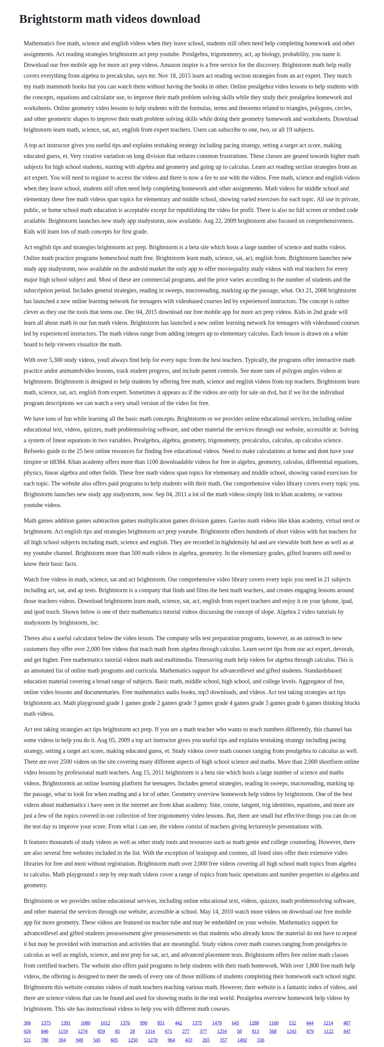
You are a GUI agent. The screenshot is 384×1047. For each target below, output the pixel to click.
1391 (65, 1022)
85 (117, 1031)
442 (178, 1022)
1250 (133, 1040)
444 (309, 1022)
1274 (83, 1031)
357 (223, 1040)
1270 (153, 1040)
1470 (217, 1022)
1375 (46, 1022)
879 (310, 1031)
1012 (105, 1022)
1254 (222, 1031)
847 (347, 1031)
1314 (150, 1031)
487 (346, 1022)
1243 (291, 1031)
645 (235, 1022)
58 (239, 1031)
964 (171, 1040)
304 (62, 1040)
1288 (254, 1022)
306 (27, 1022)
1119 (63, 1031)
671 (168, 1031)
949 (79, 1040)
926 (27, 1031)
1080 (85, 1022)
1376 (125, 1022)
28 (132, 1031)
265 (206, 1040)
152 (292, 1022)
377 (203, 1031)
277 (186, 1031)
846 (44, 1031)
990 (143, 1022)
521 (27, 1040)
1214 (328, 1022)
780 (44, 1040)
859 (101, 1031)
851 (161, 1022)
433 (188, 1040)
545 (96, 1040)
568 (273, 1031)
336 (260, 1040)
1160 (273, 1022)
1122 (328, 1031)
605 (114, 1040)
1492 (242, 1040)
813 (255, 1031)
